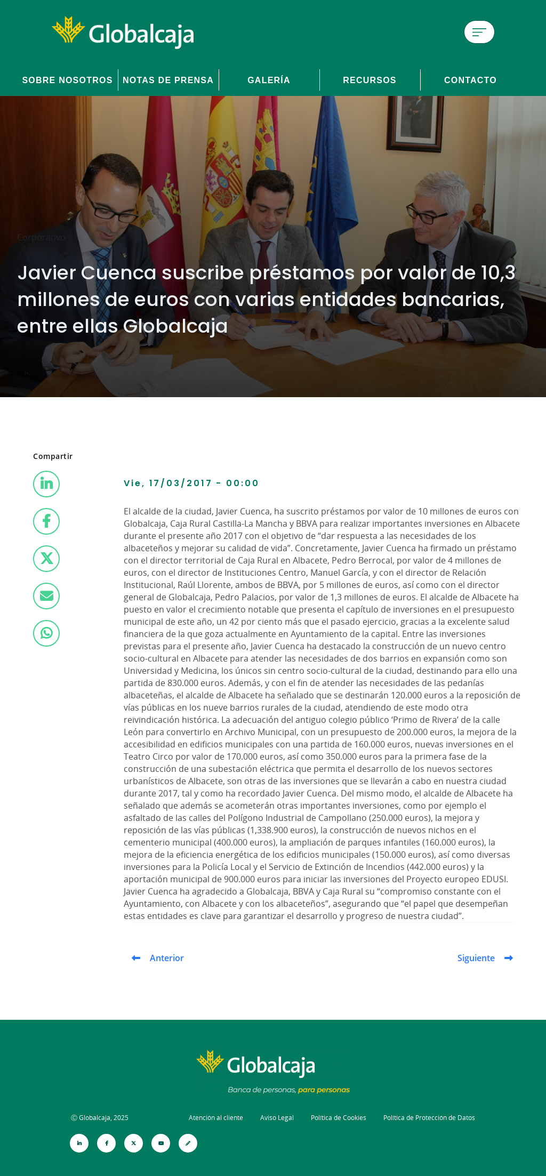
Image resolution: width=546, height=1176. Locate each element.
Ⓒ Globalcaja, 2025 (100, 1117)
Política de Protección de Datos (429, 1117)
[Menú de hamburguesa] (479, 32)
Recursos (370, 80)
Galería (269, 80)
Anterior (167, 958)
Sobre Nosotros (67, 80)
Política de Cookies (338, 1117)
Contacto (470, 80)
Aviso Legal (277, 1117)
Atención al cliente (216, 1117)
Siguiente (476, 958)
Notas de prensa (168, 80)
